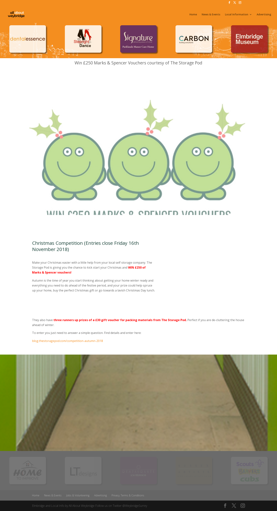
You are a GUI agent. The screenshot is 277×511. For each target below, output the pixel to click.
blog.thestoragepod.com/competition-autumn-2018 (67, 341)
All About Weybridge (82, 506)
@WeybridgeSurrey (134, 506)
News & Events (211, 14)
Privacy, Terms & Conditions (128, 495)
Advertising (264, 14)
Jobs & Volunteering (77, 495)
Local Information (236, 14)
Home (193, 14)
